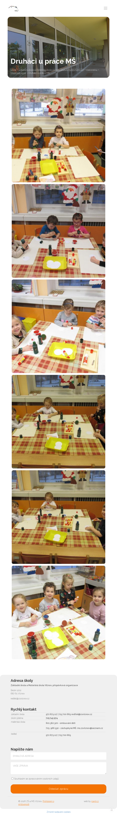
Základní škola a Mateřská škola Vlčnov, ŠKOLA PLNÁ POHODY (51, 69)
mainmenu (91, 69)
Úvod (13, 69)
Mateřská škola (18, 73)
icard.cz (95, 801)
